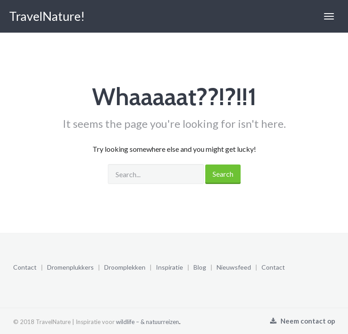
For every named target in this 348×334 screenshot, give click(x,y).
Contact (25, 267)
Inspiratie (169, 267)
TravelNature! (47, 16)
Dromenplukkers (70, 267)
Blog (199, 267)
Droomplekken (124, 267)
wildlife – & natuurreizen (147, 321)
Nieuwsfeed (234, 267)
